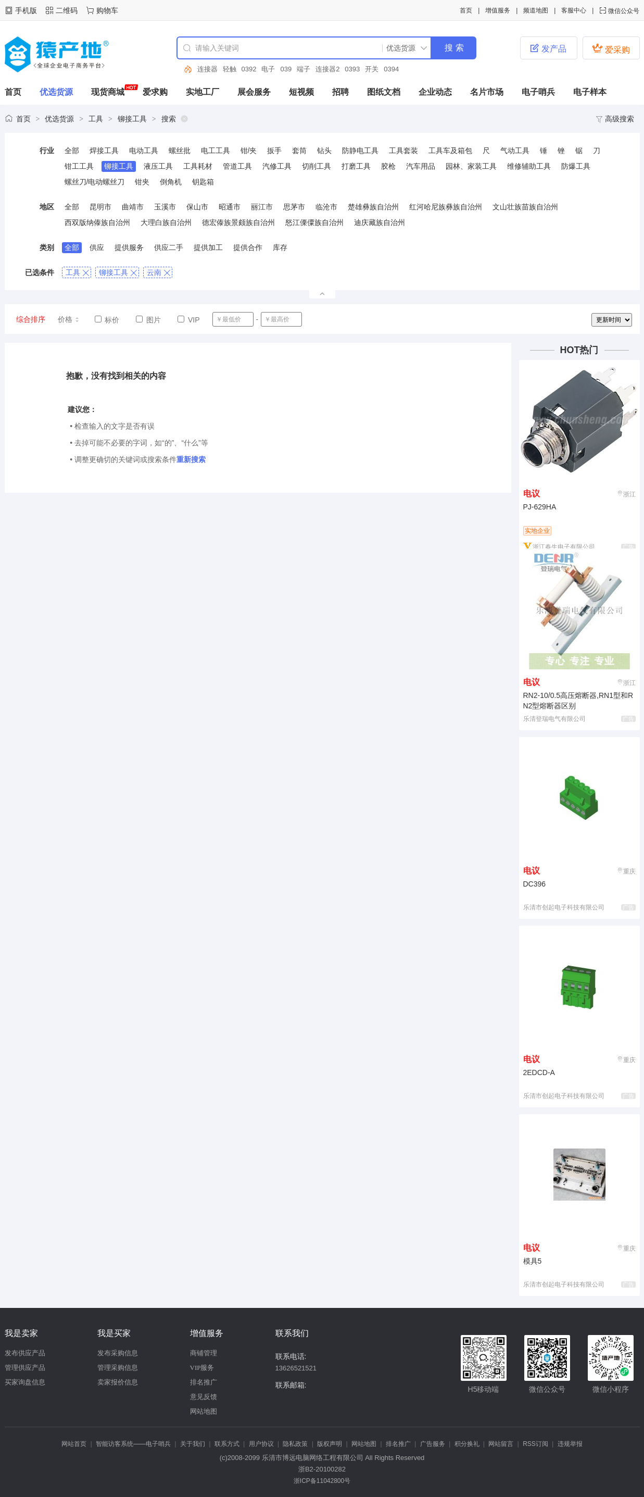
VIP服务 (202, 1367)
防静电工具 (360, 150)
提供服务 (129, 247)
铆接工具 (132, 119)
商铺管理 (203, 1353)
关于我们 (192, 1444)
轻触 (229, 69)
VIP (188, 320)
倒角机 (171, 182)
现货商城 (107, 92)
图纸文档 (383, 92)
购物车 (107, 10)
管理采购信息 (117, 1367)
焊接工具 (104, 150)
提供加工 (208, 247)
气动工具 (514, 150)
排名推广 (203, 1382)
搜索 (168, 119)
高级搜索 (615, 119)
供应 (97, 247)
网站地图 (203, 1411)
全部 (72, 150)
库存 (280, 247)
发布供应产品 (25, 1353)
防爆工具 (575, 166)
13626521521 (296, 1368)
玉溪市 (165, 207)
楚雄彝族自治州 (373, 207)
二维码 (67, 10)
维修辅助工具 (529, 166)
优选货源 (56, 92)
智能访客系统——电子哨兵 (133, 1444)
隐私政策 (295, 1444)
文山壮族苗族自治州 (525, 207)
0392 (249, 69)
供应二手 (168, 247)
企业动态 (435, 92)
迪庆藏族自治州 (379, 222)
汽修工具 (277, 166)
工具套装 (403, 150)
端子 (303, 69)
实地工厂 (202, 92)
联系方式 (226, 1444)
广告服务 (432, 1444)
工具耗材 (197, 166)
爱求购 (155, 92)
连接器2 (327, 69)
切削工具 (316, 166)
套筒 (299, 150)
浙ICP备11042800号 (322, 1480)
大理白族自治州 (166, 222)
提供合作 (247, 247)
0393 (352, 69)
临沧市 (326, 207)
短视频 (301, 92)
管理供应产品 (25, 1367)
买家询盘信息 (25, 1382)
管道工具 (237, 166)
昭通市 (230, 207)
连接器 (207, 69)
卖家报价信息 (117, 1382)
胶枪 (388, 166)
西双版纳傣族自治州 (97, 222)
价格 (69, 319)
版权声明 (329, 1444)
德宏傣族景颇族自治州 (238, 222)
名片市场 (486, 92)
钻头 (324, 150)
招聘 (340, 92)
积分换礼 (466, 1444)
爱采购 (610, 48)
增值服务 (497, 10)
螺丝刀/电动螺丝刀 (95, 182)
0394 (391, 69)
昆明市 (100, 207)
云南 (158, 272)
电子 (268, 69)
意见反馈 (203, 1397)
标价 (107, 320)
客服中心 (573, 10)
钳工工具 (79, 166)
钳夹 (142, 182)
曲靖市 (133, 207)
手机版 (26, 10)
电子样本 (590, 92)
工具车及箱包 (450, 150)
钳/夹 (249, 150)
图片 (148, 320)
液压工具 (158, 166)
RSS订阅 (535, 1444)
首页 (466, 10)
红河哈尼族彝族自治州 (445, 207)
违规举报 (570, 1444)
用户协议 (261, 1444)
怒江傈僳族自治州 (314, 222)
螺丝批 (180, 150)
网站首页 (73, 1444)
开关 (371, 69)
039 (286, 69)
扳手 (274, 150)
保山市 (197, 207)
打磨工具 (356, 166)
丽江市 (262, 207)
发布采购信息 (117, 1353)
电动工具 (143, 150)
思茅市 (294, 207)
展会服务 (254, 92)
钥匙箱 (203, 182)
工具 (96, 119)
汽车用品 (420, 166)
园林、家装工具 (471, 166)
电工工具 (215, 150)
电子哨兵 (538, 92)
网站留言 (500, 1444)
